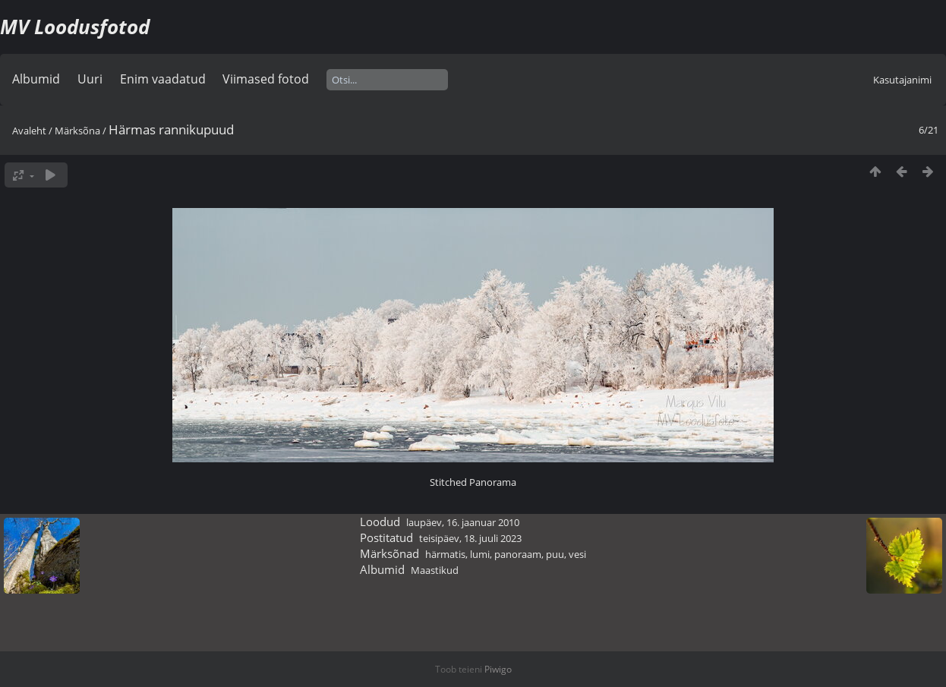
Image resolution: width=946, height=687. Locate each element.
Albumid (36, 79)
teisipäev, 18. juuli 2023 (470, 538)
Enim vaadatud (163, 79)
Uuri (89, 79)
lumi (480, 554)
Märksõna (77, 130)
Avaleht (29, 130)
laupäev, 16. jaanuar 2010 (462, 522)
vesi (577, 554)
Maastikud (435, 570)
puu (555, 554)
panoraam (517, 554)
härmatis (445, 554)
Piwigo (498, 669)
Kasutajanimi (902, 80)
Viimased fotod (265, 79)
